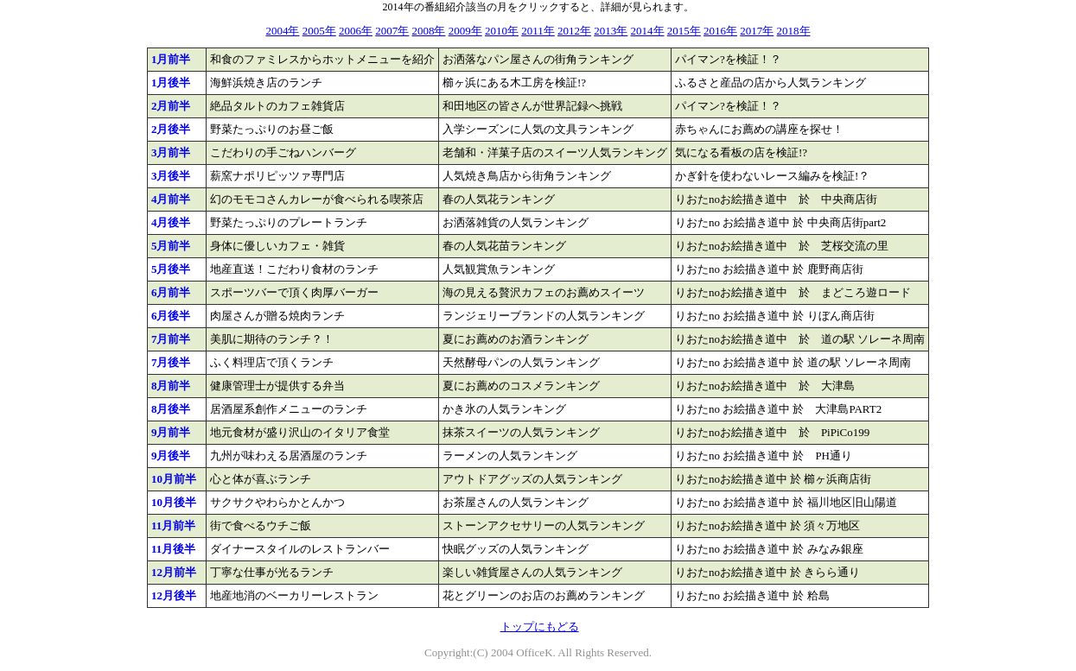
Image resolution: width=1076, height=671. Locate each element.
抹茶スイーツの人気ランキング (521, 432)
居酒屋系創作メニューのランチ (288, 408)
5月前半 (171, 245)
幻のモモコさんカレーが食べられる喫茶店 (316, 199)
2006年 (355, 30)
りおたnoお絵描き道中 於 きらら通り (768, 572)
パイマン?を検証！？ (728, 59)
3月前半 (171, 152)
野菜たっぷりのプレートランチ (288, 222)
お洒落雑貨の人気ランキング (515, 222)
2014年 (648, 30)
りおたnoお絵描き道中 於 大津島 (765, 385)
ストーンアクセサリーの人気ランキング (543, 525)
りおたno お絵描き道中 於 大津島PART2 (778, 408)
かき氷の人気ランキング (504, 408)
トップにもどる (539, 626)
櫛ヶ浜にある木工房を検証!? (514, 82)
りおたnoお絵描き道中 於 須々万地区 (768, 525)
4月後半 (171, 222)
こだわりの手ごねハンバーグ (283, 152)
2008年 (428, 30)
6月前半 (171, 292)
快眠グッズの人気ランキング (515, 548)
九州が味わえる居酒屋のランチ (288, 455)
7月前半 (171, 338)
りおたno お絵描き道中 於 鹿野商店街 (769, 269)
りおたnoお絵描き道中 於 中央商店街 (776, 199)
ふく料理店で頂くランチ (272, 362)
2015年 (684, 30)
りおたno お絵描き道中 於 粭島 (752, 595)
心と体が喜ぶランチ (260, 478)
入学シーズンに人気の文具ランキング (538, 129)
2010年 (502, 30)
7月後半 (171, 362)
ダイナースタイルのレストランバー (300, 548)
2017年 (757, 30)
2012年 (574, 30)
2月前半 (171, 105)
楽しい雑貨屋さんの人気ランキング (532, 572)
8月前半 (171, 385)
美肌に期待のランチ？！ (272, 338)
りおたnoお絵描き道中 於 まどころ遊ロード (793, 292)
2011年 (538, 30)
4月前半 (171, 199)
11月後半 (173, 548)
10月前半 (173, 478)
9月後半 (171, 455)
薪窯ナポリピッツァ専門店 (277, 175)
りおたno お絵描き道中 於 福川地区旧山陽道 (786, 502)
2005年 (319, 30)
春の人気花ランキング (498, 199)
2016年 (720, 30)
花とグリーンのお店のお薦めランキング (543, 595)
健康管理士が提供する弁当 (277, 385)
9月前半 (171, 432)
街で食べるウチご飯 (260, 525)
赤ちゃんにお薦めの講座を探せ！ (759, 129)
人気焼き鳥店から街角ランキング (526, 175)
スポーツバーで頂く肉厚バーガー (294, 292)
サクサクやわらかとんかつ (277, 502)
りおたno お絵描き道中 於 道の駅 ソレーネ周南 (793, 362)
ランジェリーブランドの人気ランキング (543, 315)
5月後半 (171, 269)
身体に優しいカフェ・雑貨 (277, 245)
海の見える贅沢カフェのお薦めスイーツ (543, 292)
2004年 (282, 30)
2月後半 (171, 129)
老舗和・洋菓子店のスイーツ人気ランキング (554, 152)
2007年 (392, 30)
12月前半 (173, 572)
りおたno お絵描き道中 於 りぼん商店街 (775, 315)
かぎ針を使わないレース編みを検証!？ (772, 175)
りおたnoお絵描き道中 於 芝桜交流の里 (781, 245)
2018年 (794, 30)
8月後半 (171, 408)
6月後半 (171, 315)
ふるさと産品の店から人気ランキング (770, 82)
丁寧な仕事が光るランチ (272, 572)
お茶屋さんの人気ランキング (515, 502)
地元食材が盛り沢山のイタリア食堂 (300, 432)
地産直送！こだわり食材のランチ (294, 269)
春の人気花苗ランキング (504, 245)
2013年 (610, 30)
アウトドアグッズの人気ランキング (532, 478)
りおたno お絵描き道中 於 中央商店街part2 (780, 222)
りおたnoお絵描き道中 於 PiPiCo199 (772, 432)
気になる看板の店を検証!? (741, 152)
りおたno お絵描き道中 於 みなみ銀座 (769, 548)
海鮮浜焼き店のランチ (266, 82)
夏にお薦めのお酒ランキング (515, 338)
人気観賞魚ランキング (498, 269)
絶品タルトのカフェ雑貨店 (277, 105)
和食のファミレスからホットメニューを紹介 (322, 59)
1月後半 (171, 82)
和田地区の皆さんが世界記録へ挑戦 (532, 105)
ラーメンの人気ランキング (509, 455)
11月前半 (173, 525)
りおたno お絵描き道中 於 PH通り (763, 455)
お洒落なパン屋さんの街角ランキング (538, 59)
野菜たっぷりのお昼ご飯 (272, 129)
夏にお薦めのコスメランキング (521, 385)
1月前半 (171, 59)
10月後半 (173, 502)
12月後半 (173, 595)
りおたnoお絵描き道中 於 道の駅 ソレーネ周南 (800, 338)
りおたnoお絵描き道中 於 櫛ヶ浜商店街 (773, 478)
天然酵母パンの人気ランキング (521, 362)
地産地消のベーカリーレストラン (294, 595)
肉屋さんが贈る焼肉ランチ (277, 315)
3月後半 (171, 175)
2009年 (465, 30)
